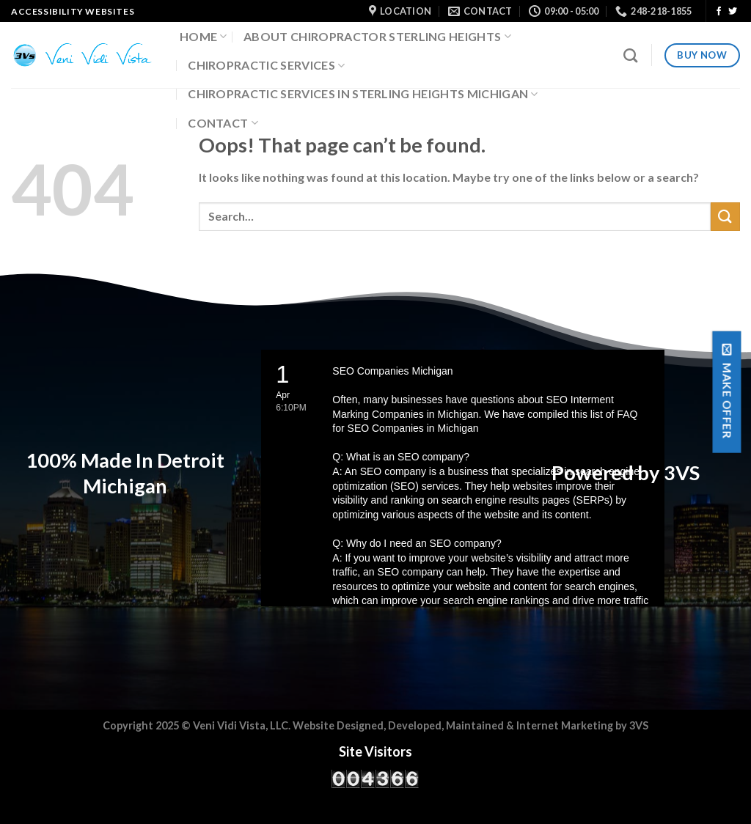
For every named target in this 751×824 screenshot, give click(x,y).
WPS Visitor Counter (400, 798)
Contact (223, 123)
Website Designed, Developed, (369, 725)
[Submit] (725, 216)
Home (203, 36)
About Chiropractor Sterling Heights (377, 36)
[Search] (630, 55)
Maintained (476, 725)
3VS (638, 725)
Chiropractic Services (266, 65)
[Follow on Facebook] (718, 12)
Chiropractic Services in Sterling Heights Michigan (363, 94)
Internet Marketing (564, 725)
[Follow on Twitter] (732, 12)
